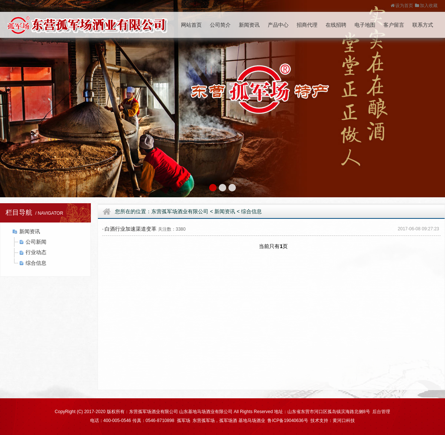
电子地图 (365, 25)
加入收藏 (426, 5)
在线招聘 (336, 25)
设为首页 (401, 5)
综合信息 (36, 263)
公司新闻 (36, 242)
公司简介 (220, 25)
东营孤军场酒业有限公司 (179, 211)
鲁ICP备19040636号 (287, 420)
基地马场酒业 (251, 420)
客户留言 (393, 25)
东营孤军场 (203, 420)
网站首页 (191, 25)
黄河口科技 (344, 420)
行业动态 (36, 252)
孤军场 (182, 420)
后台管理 (381, 411)
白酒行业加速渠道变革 (130, 229)
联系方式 (422, 25)
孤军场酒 (228, 420)
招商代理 (307, 25)
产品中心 (278, 25)
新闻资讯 (249, 25)
